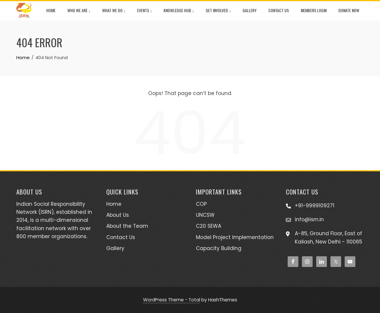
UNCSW (205, 215)
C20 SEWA (208, 226)
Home (51, 10)
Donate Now (348, 10)
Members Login (314, 10)
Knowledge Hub (179, 11)
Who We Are (78, 11)
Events (144, 11)
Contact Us (278, 10)
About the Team (127, 226)
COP (201, 204)
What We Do (113, 11)
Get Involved (218, 11)
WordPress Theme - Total (171, 300)
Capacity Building (218, 248)
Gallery (249, 10)
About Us (117, 215)
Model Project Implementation (235, 237)
